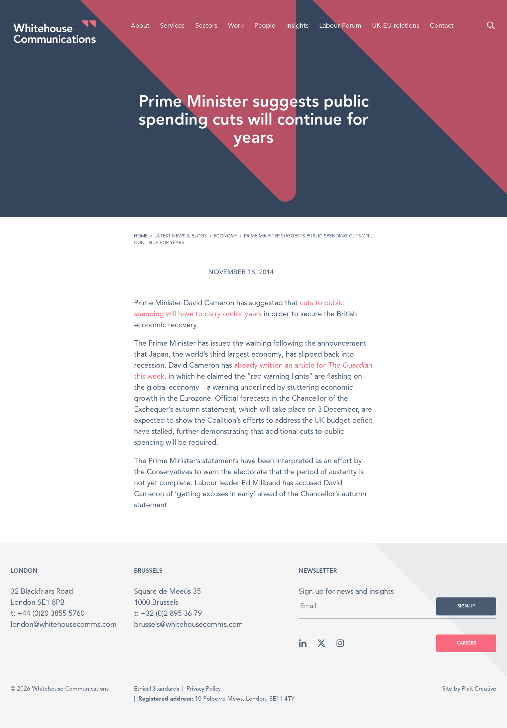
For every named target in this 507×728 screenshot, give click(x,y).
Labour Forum (340, 26)
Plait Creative (479, 689)
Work (236, 26)
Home (141, 236)
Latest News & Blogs (180, 236)
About (140, 26)
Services (172, 26)
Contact (442, 26)
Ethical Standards (156, 689)
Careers (466, 643)
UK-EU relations (395, 26)
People (264, 26)
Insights (297, 26)
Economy (225, 236)
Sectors (206, 26)
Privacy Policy (203, 689)
